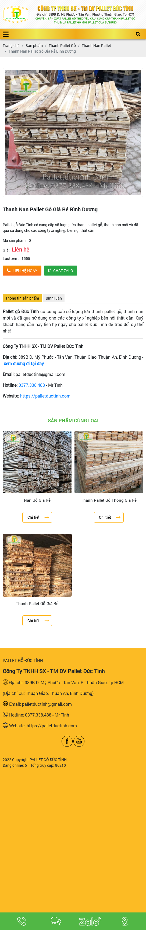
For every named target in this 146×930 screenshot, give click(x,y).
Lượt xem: (11, 258)
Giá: (6, 250)
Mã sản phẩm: (15, 240)
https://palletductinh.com (45, 396)
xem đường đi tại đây (24, 363)
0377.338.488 (32, 385)
